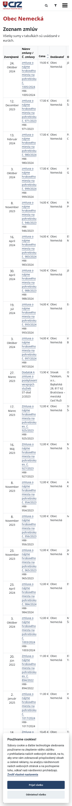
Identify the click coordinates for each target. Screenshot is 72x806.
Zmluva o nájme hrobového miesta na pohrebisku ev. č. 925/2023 (29, 418)
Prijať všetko (36, 785)
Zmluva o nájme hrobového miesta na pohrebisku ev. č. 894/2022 (29, 668)
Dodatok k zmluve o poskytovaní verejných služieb (29, 380)
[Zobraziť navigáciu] (65, 5)
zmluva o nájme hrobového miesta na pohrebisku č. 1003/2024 (29, 630)
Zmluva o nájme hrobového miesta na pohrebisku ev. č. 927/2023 (29, 456)
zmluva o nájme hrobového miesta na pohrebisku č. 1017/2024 (29, 706)
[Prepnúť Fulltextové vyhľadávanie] (46, 5)
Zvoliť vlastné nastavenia (22, 774)
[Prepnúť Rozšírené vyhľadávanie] (55, 5)
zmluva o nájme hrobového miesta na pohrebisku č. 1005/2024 (29, 75)
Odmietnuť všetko (36, 794)
